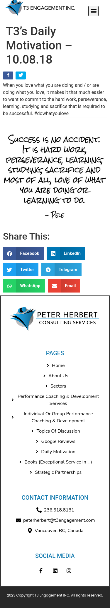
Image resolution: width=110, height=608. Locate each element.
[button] (93, 11)
